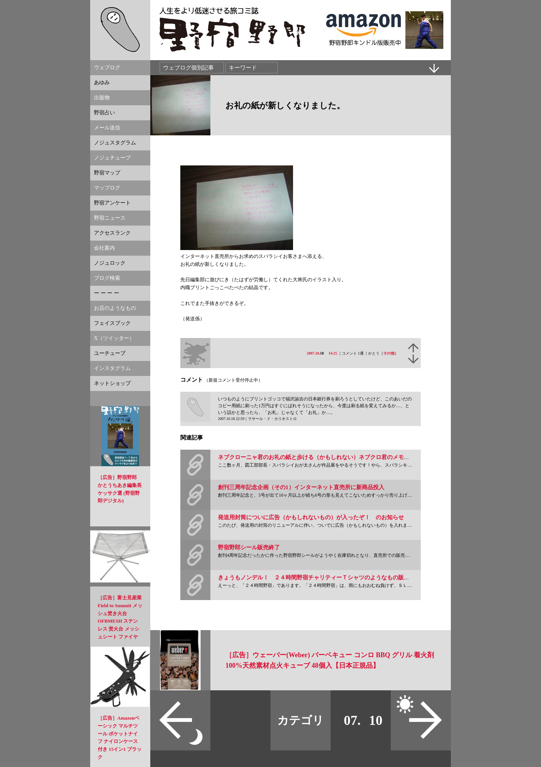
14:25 (332, 353)
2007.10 (313, 353)
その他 (388, 353)
